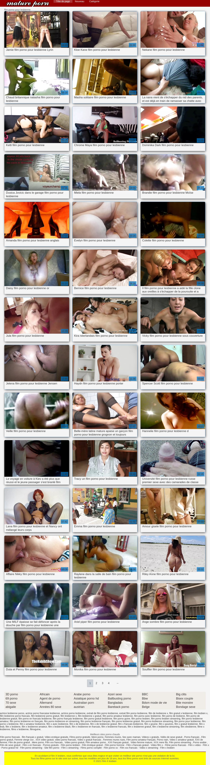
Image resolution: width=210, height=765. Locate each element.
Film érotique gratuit (92, 745)
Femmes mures (113, 737)
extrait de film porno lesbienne (102, 713)
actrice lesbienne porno (12, 713)
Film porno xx (111, 747)
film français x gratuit (32, 737)
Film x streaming (70, 747)
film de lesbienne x (158, 713)
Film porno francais (10, 737)
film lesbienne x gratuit (89, 716)
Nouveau (79, 1)
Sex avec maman (131, 737)
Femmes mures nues (114, 739)
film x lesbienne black (59, 726)
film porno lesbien (140, 718)
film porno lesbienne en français (26, 721)
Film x (206, 745)
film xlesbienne (188, 726)
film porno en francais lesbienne (35, 718)
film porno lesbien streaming (165, 718)
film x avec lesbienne (57, 724)
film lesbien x (200, 713)
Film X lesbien (27, 4)
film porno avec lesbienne (147, 716)
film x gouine (151, 724)
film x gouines (166, 724)
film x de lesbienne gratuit (103, 724)
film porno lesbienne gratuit (126, 721)
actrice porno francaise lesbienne (43, 713)
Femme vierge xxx (24, 739)
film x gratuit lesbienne (186, 724)
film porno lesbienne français (95, 721)
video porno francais (65, 739)
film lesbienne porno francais (15, 716)
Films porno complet (91, 747)
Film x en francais (32, 745)
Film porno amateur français (140, 739)
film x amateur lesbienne (32, 724)
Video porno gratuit (74, 742)
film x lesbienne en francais (86, 726)
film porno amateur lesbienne (118, 716)
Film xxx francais (54, 742)
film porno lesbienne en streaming (61, 721)
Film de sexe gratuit (10, 745)
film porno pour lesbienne (187, 721)
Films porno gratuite (79, 737)
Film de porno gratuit (20, 742)
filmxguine (35, 729)
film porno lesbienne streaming (157, 721)
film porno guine (121, 718)
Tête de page (63, 1)
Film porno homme (114, 745)
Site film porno (51, 747)
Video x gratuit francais (89, 739)
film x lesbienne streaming (165, 726)
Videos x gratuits (150, 737)
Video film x (157, 745)
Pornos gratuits (51, 745)
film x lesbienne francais (113, 726)
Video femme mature (141, 742)
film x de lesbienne (79, 724)
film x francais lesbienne (130, 724)
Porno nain (162, 739)
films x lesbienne (20, 729)
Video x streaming (148, 747)
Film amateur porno (96, 742)
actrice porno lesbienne (73, 713)
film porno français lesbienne (68, 718)
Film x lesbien (167, 747)
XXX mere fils (161, 742)
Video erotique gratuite (56, 737)
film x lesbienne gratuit (139, 726)
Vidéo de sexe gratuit (171, 737)
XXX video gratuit (44, 739)
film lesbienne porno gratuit (45, 716)
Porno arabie (200, 742)
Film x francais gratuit (138, 745)
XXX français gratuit (118, 742)
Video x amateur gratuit (182, 739)
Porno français (192, 737)
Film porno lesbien (70, 745)
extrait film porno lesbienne (133, 713)
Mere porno (98, 737)
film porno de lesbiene (173, 716)
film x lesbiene (13, 726)
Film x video (194, 745)
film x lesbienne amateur (34, 726)
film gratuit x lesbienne (181, 713)
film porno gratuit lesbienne (98, 718)
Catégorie (94, 1)
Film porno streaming (180, 742)
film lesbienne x (69, 716)
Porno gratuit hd (10, 747)
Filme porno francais (175, 745)
